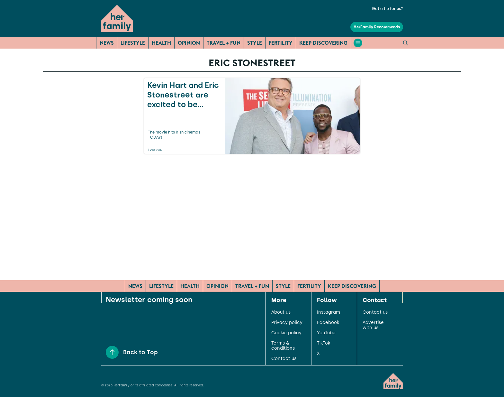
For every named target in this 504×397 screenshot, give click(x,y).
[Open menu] (358, 43)
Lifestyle (133, 43)
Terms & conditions (283, 346)
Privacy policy (286, 322)
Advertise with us (373, 325)
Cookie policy (286, 333)
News (107, 43)
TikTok (323, 343)
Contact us (283, 358)
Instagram (328, 312)
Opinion (189, 43)
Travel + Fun (223, 43)
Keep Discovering (323, 43)
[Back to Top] (112, 352)
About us (281, 312)
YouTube (326, 333)
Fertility (280, 43)
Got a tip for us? (387, 8)
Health (161, 43)
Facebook (328, 322)
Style (254, 43)
